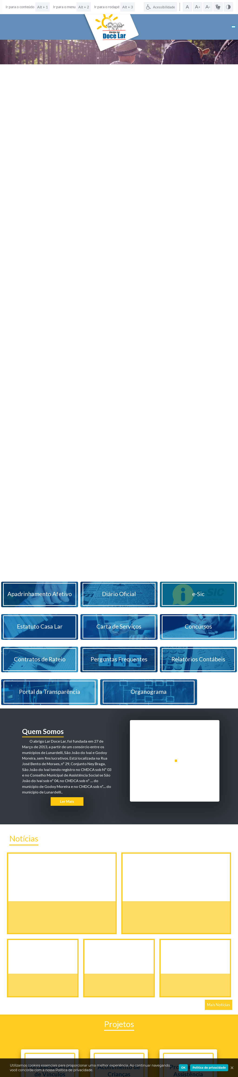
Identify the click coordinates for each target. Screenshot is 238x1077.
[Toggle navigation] (233, 27)
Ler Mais (67, 801)
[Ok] (231, 1067)
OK (183, 1067)
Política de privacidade (209, 1067)
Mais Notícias (218, 1004)
